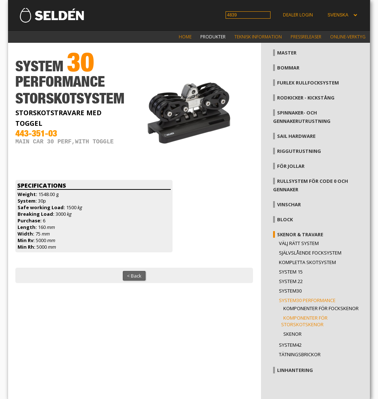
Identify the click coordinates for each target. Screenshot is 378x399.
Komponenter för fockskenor (321, 308)
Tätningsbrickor (300, 354)
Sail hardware (296, 136)
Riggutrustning (299, 151)
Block (285, 219)
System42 (290, 345)
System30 (290, 290)
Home (185, 37)
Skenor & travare (300, 234)
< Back (134, 275)
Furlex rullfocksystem (308, 82)
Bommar (288, 67)
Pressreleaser (306, 37)
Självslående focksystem (310, 252)
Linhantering (295, 370)
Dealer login (298, 15)
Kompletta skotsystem (307, 262)
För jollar (291, 166)
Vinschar (289, 204)
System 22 (291, 281)
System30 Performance (307, 300)
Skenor (292, 334)
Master (286, 52)
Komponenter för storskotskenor (304, 321)
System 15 (291, 271)
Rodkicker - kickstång (305, 97)
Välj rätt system (299, 243)
